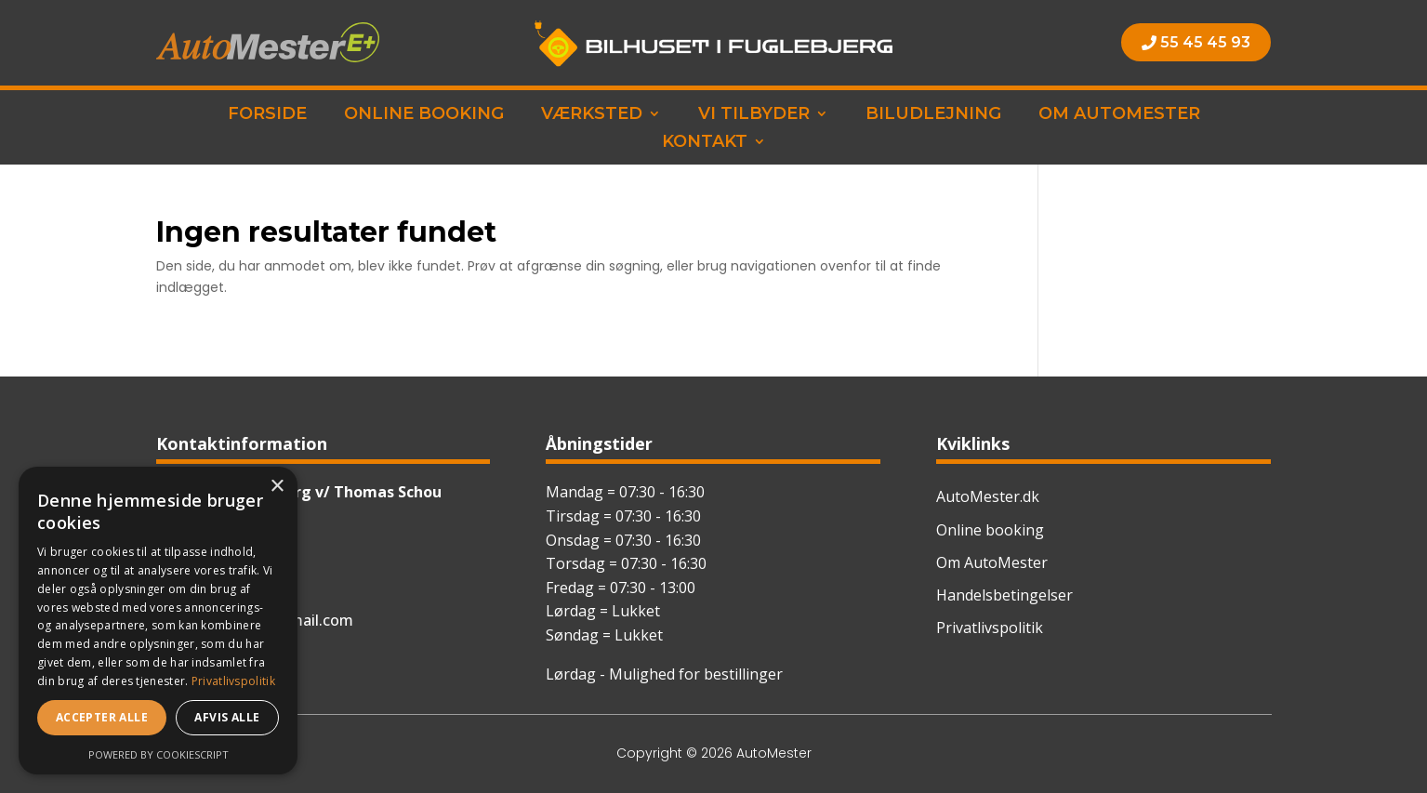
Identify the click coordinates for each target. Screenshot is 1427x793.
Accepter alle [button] (102, 717)
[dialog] (158, 620)
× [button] (277, 487)
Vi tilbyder (754, 115)
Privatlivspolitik (989, 627)
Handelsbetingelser (1004, 595)
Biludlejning (933, 115)
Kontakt (704, 143)
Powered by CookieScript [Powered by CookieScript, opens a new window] (158, 754)
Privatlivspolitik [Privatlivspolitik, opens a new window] (233, 681)
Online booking (424, 115)
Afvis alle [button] (226, 717)
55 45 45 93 (1205, 42)
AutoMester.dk (987, 496)
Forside (267, 115)
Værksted (591, 115)
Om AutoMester (1119, 115)
